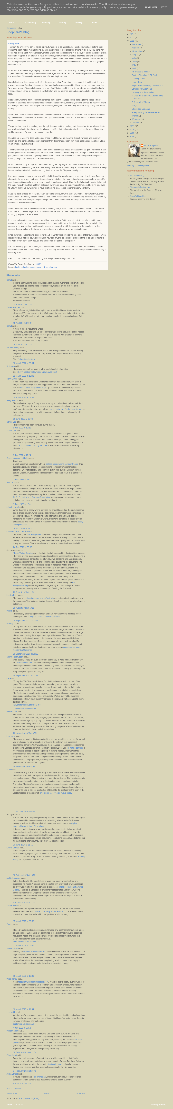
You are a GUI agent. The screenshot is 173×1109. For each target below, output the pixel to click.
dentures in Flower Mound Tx (25, 942)
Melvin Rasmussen (15, 657)
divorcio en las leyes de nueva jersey (56, 793)
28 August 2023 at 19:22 (23, 608)
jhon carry (11, 736)
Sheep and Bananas (141, 109)
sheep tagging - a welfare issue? (146, 112)
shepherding (51, 267)
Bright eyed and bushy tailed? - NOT (148, 85)
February (136, 119)
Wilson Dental (13, 948)
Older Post (80, 1093)
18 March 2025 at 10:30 (23, 976)
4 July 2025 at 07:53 (22, 1028)
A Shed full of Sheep (141, 102)
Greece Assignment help (17, 458)
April (134, 68)
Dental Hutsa (12, 905)
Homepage (11, 28)
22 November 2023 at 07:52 (25, 733)
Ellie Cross (11, 482)
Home (11, 22)
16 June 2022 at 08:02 (23, 419)
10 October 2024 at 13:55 (24, 875)
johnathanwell (13, 507)
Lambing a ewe (138, 79)
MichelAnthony (13, 347)
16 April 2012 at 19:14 (22, 323)
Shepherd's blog (18, 32)
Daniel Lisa (11, 422)
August (135, 55)
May (134, 65)
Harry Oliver (12, 379)
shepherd (41, 267)
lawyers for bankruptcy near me (26, 705)
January (136, 123)
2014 (132, 34)
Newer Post (12, 1093)
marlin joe (11, 623)
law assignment (34, 534)
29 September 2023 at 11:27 (25, 675)
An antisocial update (141, 72)
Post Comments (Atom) (29, 1098)
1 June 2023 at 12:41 (22, 504)
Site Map (162, 1104)
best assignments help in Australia (39, 598)
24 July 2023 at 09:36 (22, 547)
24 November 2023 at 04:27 (25, 766)
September (137, 51)
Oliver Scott (12, 1055)
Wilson (9, 611)
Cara (9, 678)
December (137, 44)
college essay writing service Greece (62, 464)
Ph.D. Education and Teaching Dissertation (31, 497)
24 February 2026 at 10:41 (24, 1071)
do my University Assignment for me (65, 409)
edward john (12, 712)
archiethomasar (13, 878)
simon (9, 769)
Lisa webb (11, 1012)
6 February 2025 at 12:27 (24, 902)
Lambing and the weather (143, 92)
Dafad (9, 280)
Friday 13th (13, 44)
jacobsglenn (12, 595)
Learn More (151, 7)
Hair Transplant (39, 1077)
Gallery (79, 22)
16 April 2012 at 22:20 (22, 344)
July (134, 58)
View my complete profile (138, 165)
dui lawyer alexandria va (23, 1024)
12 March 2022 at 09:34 (23, 363)
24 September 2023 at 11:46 (25, 621)
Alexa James (12, 1074)
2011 (132, 126)
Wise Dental (12, 979)
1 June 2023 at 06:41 (22, 480)
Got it (164, 7)
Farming (46, 22)
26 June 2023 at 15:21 (23, 528)
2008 (132, 136)
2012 (132, 41)
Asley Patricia (13, 400)
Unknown (11, 366)
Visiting (62, 22)
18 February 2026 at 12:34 (24, 1052)
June (134, 61)
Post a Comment (14, 1088)
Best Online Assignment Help (33, 388)
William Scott (12, 1031)
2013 (132, 37)
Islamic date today (54, 1064)
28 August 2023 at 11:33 (23, 592)
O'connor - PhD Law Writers (19, 531)
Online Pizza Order (24, 663)
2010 (132, 129)
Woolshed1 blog (137, 175)
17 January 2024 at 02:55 (24, 811)
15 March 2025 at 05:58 (23, 921)
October (136, 48)
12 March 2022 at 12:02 (23, 376)
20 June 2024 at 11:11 (23, 845)
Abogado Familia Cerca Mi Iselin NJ (44, 617)
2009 (132, 133)
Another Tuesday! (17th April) (144, 75)
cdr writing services (75, 748)
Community (30, 22)
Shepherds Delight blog (140, 187)
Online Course (13, 848)
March (135, 116)
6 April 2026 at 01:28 (22, 1084)
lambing (18, 267)
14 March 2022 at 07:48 (23, 397)
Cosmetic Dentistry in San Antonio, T (50, 911)
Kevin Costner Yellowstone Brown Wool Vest (37, 372)
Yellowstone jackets (26, 359)
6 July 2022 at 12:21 (22, 428)
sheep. (32, 267)
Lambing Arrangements (142, 89)
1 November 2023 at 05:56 (24, 709)
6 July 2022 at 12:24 (22, 455)
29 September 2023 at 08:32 (25, 654)
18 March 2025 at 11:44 (23, 1009)
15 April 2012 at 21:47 (22, 304)
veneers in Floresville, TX (34, 951)
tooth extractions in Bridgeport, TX (33, 982)
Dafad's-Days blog (138, 196)
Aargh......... (137, 105)
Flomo (9, 924)
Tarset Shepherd (14, 307)
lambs (26, 267)
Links (94, 22)
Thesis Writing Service (23, 553)
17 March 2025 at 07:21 (23, 946)
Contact (153, 1104)
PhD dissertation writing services (33, 445)
